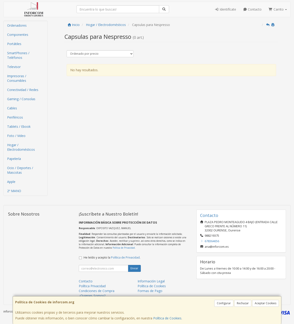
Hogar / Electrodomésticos (21, 147)
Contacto (252, 9)
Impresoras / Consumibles (16, 78)
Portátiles (14, 44)
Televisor (14, 67)
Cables (12, 108)
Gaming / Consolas (21, 99)
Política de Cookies (167, 318)
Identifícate (225, 9)
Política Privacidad (92, 286)
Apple (11, 181)
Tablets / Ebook (19, 126)
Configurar (224, 303)
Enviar (134, 268)
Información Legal (151, 281)
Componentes (17, 34)
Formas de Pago (150, 291)
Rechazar (243, 303)
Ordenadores (17, 25)
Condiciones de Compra (96, 291)
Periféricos (15, 117)
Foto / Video (16, 136)
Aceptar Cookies (265, 303)
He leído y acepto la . (112, 257)
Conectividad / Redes (22, 90)
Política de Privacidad (124, 247)
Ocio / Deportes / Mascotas (20, 170)
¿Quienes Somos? (92, 295)
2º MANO (14, 191)
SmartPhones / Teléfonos (18, 55)
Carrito (278, 9)
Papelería (14, 158)
